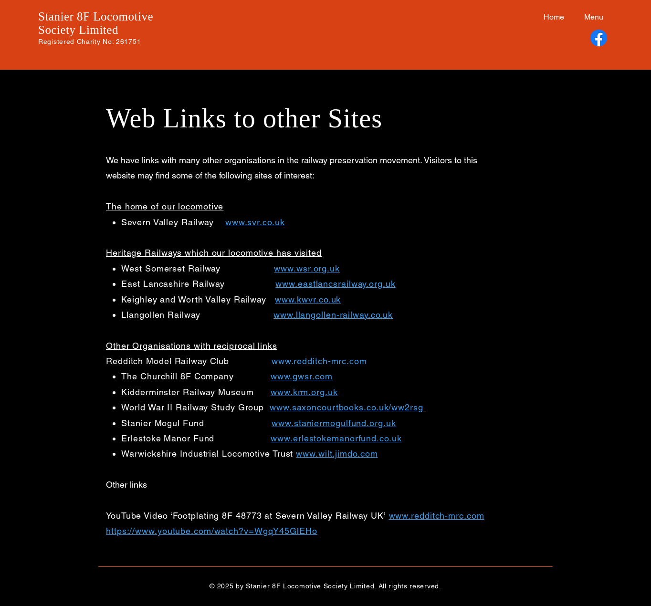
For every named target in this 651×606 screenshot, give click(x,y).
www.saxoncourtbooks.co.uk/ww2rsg (346, 407)
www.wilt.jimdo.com (337, 454)
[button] (590, 17)
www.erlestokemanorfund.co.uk (336, 438)
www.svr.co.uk (255, 222)
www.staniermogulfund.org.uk (334, 423)
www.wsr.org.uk (307, 268)
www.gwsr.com (302, 376)
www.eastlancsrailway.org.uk (335, 284)
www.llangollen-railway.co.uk (333, 315)
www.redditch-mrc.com (319, 361)
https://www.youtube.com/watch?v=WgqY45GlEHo (211, 531)
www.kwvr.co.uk (308, 299)
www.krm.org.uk (304, 392)
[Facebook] (599, 38)
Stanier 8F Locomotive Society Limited (95, 23)
